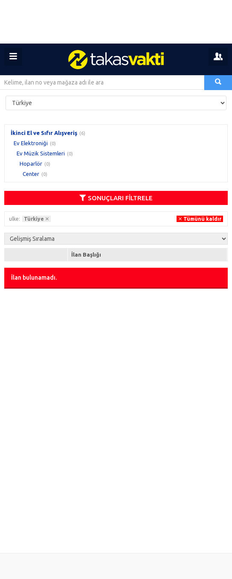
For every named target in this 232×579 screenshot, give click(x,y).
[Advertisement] (116, 22)
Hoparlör (31, 164)
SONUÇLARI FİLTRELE (116, 198)
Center (31, 174)
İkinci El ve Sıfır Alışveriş (44, 133)
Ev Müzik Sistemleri (41, 153)
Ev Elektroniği (31, 143)
